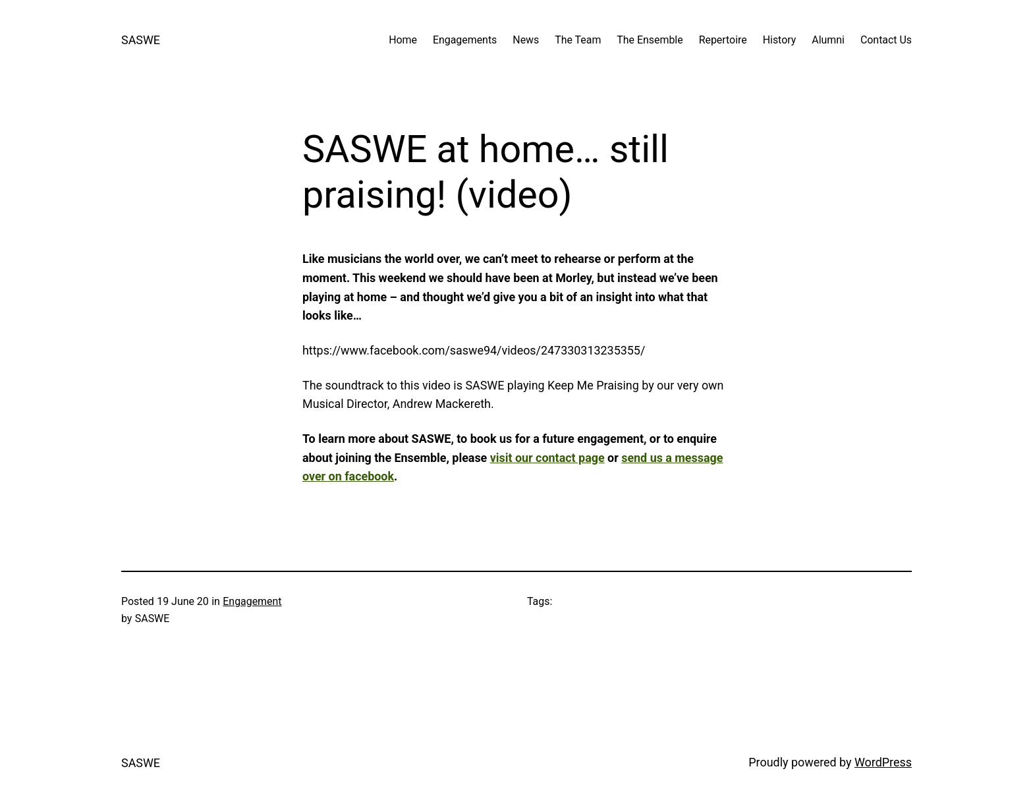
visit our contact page (547, 458)
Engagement (252, 601)
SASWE (140, 40)
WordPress (883, 762)
